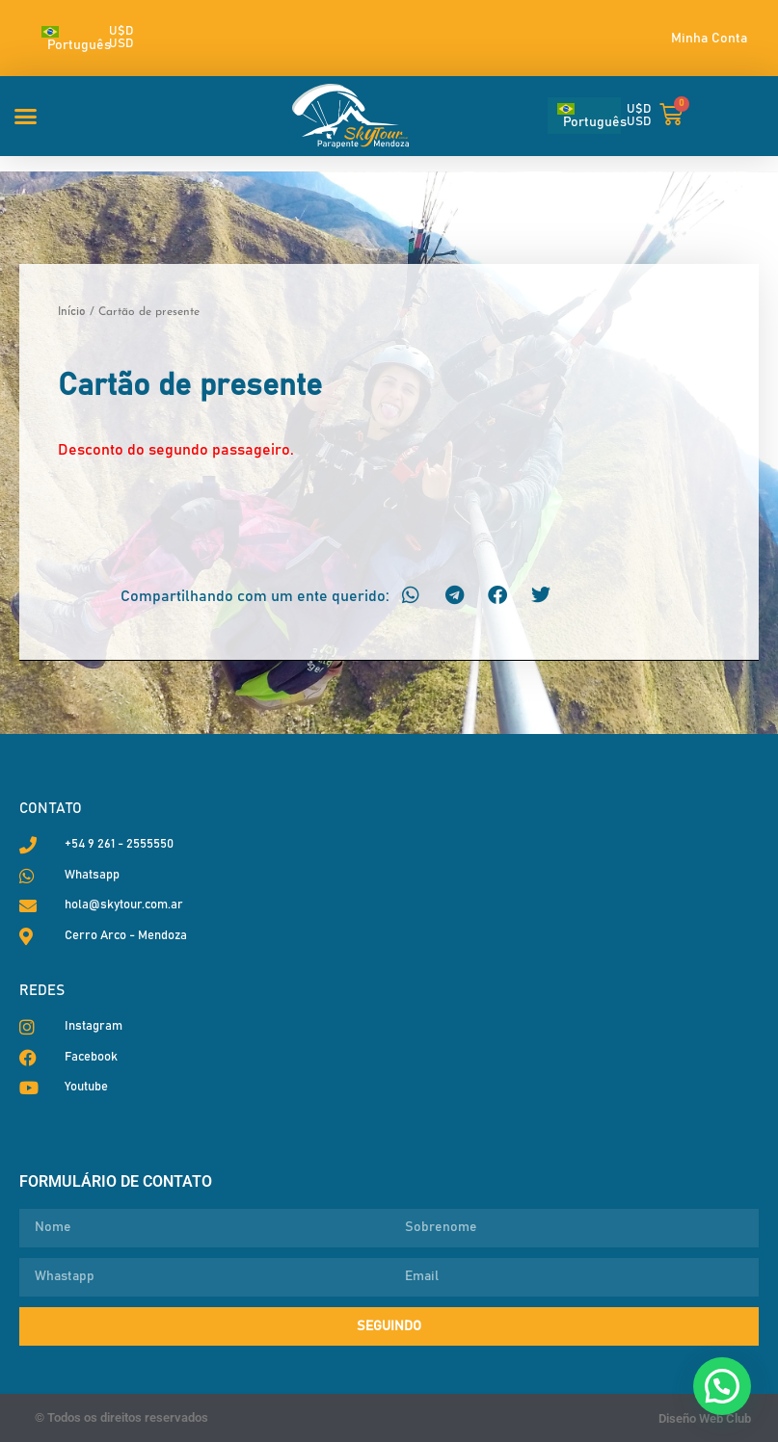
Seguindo (389, 1326)
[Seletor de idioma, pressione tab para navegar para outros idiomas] (66, 37)
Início (72, 311)
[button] (26, 115)
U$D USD (121, 37)
